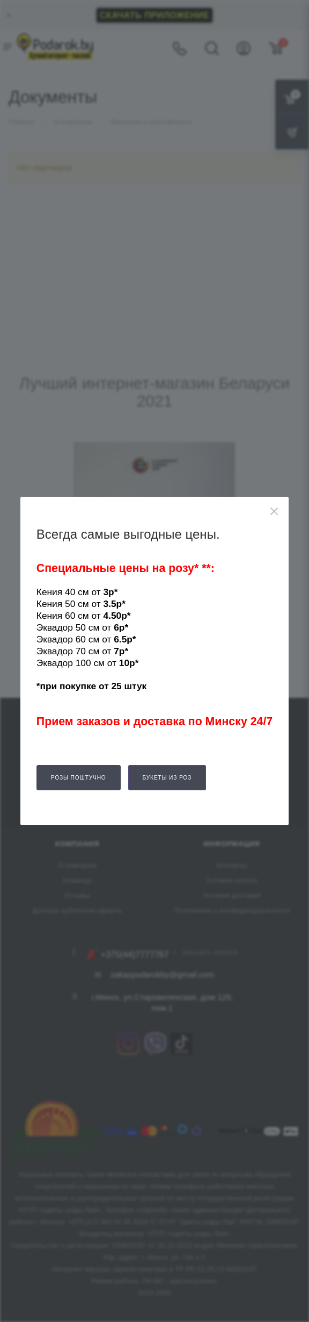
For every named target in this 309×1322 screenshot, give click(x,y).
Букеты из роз (167, 778)
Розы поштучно (78, 778)
